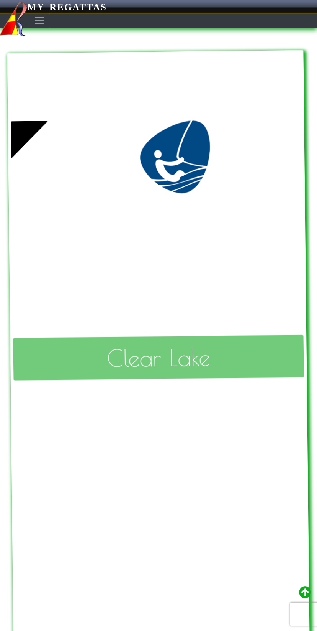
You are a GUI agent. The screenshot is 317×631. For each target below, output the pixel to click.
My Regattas (53, 7)
